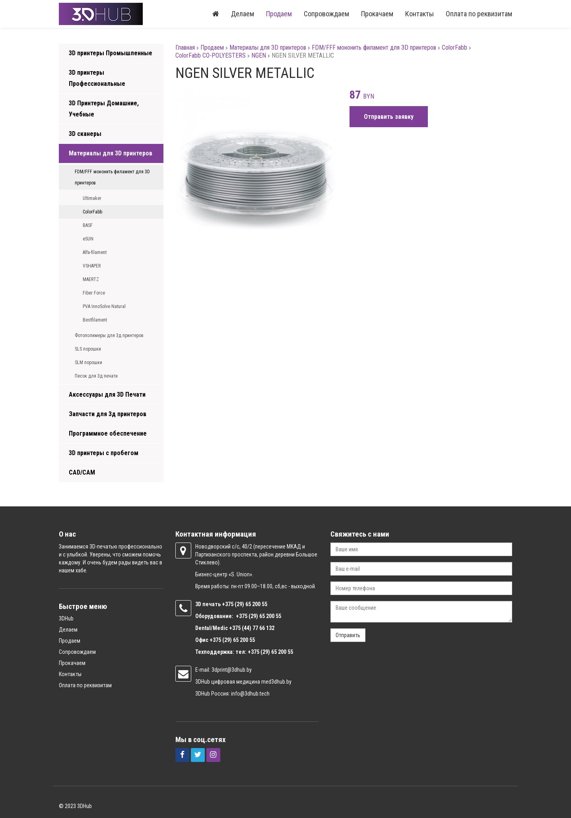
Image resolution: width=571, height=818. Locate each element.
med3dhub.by (276, 681)
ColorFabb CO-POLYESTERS (210, 55)
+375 (228, 604)
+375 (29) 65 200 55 (232, 640)
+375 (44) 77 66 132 (251, 628)
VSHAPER (92, 266)
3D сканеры (85, 134)
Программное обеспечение (108, 433)
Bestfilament (95, 320)
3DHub (66, 618)
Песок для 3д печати (96, 376)
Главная (185, 47)
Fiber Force (94, 293)
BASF (88, 225)
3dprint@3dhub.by (232, 670)
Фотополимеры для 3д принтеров (109, 335)
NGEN (258, 55)
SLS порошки (88, 349)
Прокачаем (377, 14)
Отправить (348, 635)
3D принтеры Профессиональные (97, 78)
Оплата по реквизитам (479, 14)
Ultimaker (92, 198)
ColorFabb (92, 212)
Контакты (419, 14)
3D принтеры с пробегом (103, 453)
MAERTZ (91, 279)
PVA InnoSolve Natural (104, 306)
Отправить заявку (389, 116)
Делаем (242, 14)
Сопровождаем (326, 14)
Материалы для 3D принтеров (110, 153)
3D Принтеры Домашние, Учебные (104, 108)
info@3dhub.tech (250, 693)
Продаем (279, 14)
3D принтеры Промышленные (110, 53)
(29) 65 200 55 (251, 604)
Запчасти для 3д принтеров (107, 414)
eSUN (88, 239)
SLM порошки (88, 362)
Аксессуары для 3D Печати (107, 394)
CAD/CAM (82, 472)
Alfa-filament (95, 252)
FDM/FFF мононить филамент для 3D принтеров (112, 177)
